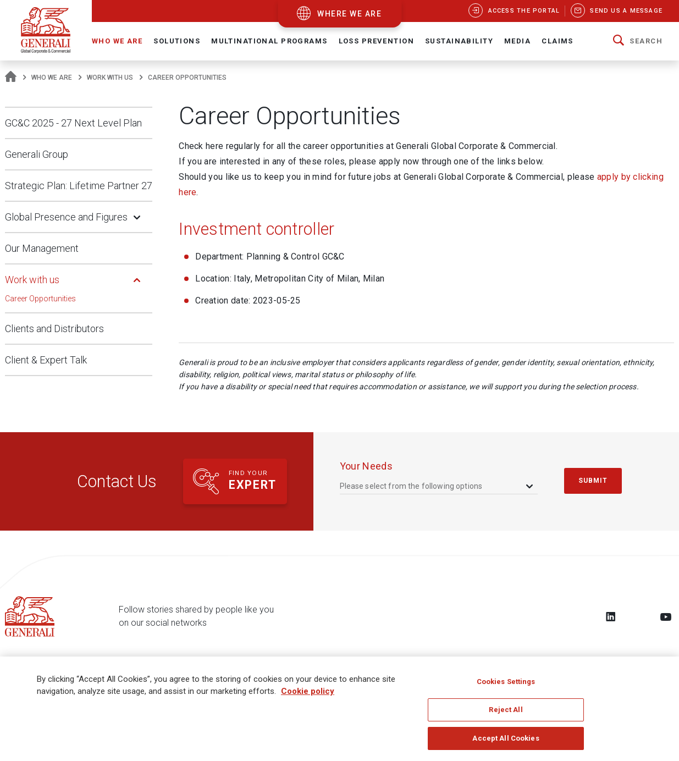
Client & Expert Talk (46, 360)
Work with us (110, 77)
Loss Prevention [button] (376, 41)
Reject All (505, 715)
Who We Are (51, 77)
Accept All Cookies (505, 744)
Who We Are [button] (117, 41)
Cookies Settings (506, 686)
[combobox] (437, 486)
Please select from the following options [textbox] (411, 486)
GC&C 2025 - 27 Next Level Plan (73, 123)
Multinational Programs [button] (269, 41)
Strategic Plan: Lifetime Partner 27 (78, 185)
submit (593, 480)
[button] (638, 41)
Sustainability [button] (459, 41)
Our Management (42, 248)
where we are (349, 13)
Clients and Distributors (54, 328)
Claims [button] (557, 41)
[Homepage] (10, 77)
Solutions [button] (176, 41)
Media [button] (517, 41)
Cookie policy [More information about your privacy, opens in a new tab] (307, 697)
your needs (366, 466)
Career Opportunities (40, 298)
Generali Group (36, 154)
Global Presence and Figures (66, 217)
